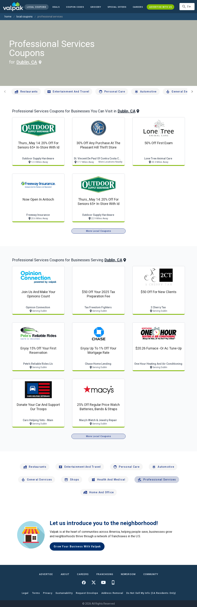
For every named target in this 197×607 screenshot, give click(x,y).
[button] (117, 7)
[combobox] (187, 6)
